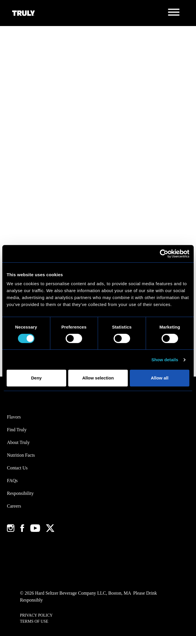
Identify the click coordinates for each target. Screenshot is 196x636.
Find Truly (17, 429)
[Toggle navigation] (174, 13)
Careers (14, 506)
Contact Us (17, 467)
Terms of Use (34, 621)
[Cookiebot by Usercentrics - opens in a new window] (164, 253)
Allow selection (98, 377)
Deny (36, 377)
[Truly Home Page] (23, 13)
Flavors (14, 416)
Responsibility (20, 493)
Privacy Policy (36, 615)
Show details (164, 359)
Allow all (160, 377)
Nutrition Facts (21, 455)
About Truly (18, 442)
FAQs (12, 480)
